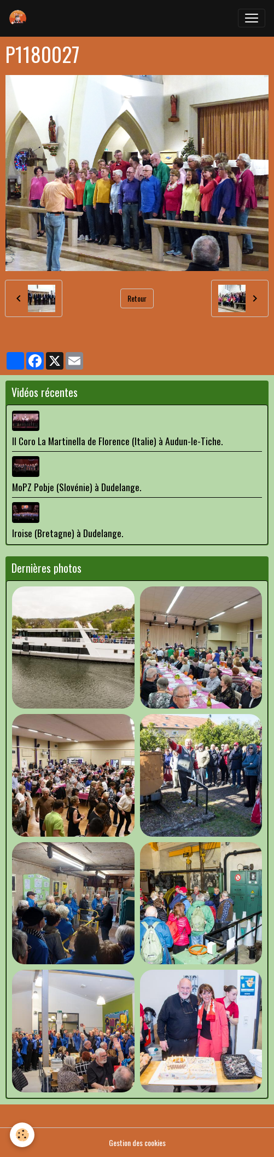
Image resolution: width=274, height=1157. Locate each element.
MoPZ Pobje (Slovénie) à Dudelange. (76, 487)
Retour (137, 298)
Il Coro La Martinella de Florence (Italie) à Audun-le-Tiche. (117, 441)
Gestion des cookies (137, 1142)
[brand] (20, 18)
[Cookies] (22, 1135)
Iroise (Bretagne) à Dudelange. (67, 533)
